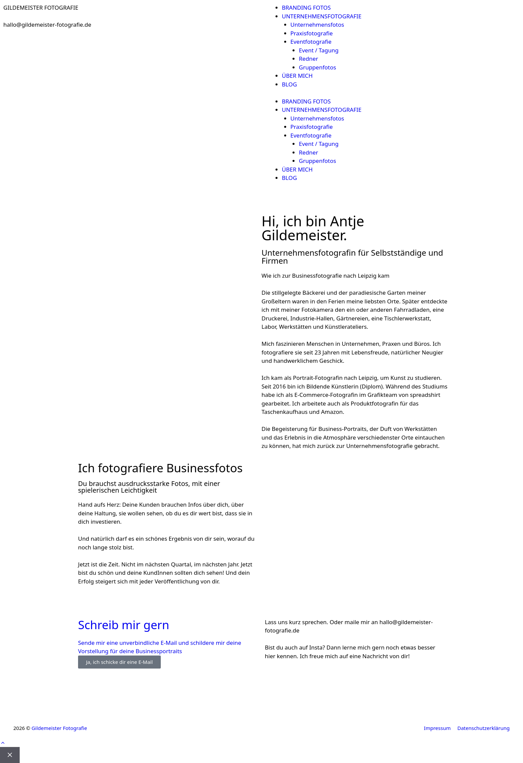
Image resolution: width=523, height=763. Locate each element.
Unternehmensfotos (317, 24)
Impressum (437, 728)
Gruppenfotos (317, 67)
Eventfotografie (311, 41)
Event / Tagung (319, 50)
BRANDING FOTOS (306, 7)
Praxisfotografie (312, 33)
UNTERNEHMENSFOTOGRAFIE (322, 16)
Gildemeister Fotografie (59, 728)
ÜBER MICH (297, 75)
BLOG (289, 84)
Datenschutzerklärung (483, 728)
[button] (3, 743)
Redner (308, 58)
